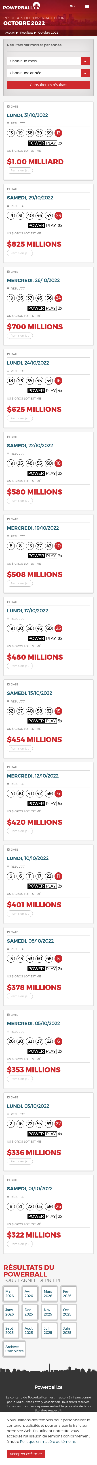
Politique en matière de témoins (48, 1441)
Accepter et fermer (26, 1454)
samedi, (30, 198)
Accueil (10, 32)
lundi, (27, 115)
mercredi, (33, 281)
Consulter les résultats (48, 85)
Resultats (26, 32)
